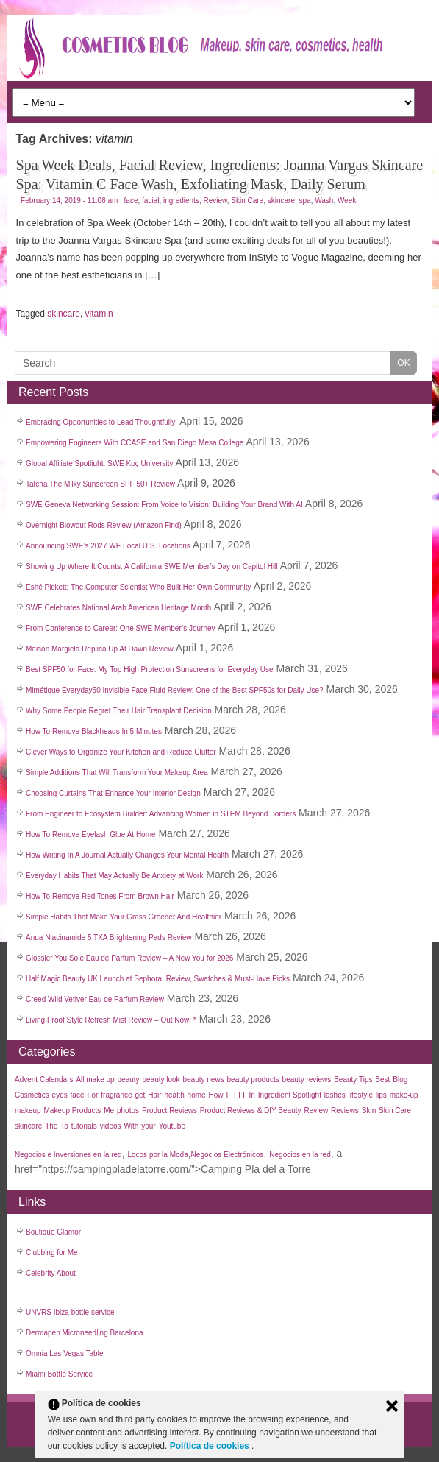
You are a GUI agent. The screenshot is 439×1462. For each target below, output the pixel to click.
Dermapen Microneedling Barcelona (84, 1333)
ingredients (181, 201)
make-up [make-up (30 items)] (404, 1095)
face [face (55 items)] (78, 1095)
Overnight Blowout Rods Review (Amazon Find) (104, 525)
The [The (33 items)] (51, 1126)
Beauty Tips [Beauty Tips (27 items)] (353, 1080)
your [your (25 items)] (148, 1126)
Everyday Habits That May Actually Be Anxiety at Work (114, 876)
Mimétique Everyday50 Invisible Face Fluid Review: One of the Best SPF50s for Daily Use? (175, 690)
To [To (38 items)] (64, 1126)
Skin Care (247, 201)
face (131, 201)
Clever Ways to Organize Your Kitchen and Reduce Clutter (121, 752)
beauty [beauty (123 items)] (129, 1080)
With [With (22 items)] (131, 1126)
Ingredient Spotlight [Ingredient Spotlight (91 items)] (289, 1095)
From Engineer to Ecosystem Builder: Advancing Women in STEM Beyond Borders (161, 814)
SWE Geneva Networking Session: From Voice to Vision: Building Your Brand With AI (164, 505)
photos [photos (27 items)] (128, 1110)
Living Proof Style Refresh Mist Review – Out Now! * (111, 1020)
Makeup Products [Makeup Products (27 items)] (72, 1110)
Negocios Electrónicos (227, 1155)
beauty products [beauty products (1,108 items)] (253, 1080)
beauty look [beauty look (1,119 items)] (160, 1080)
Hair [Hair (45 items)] (154, 1095)
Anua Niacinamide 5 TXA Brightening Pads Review (109, 937)
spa (305, 201)
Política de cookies (210, 1446)
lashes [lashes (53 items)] (335, 1095)
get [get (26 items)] (140, 1095)
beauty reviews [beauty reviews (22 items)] (307, 1080)
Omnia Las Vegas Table (64, 1353)
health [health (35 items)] (174, 1095)
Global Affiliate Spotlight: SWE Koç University (99, 463)
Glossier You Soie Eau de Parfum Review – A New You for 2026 (129, 958)
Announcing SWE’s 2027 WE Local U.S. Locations (108, 546)
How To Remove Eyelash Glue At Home (91, 834)
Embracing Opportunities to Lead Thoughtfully (101, 422)
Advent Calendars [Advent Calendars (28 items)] (44, 1080)
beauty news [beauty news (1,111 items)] (203, 1080)
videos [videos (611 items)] (110, 1126)
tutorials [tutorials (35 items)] (84, 1126)
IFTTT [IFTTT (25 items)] (236, 1095)
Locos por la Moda (157, 1155)
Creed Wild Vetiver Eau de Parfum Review (95, 999)
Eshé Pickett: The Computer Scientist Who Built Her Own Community (138, 587)
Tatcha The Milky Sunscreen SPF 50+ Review (100, 484)
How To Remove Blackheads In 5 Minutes (94, 731)
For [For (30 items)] (92, 1095)
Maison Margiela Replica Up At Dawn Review (100, 649)
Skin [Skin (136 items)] (369, 1110)
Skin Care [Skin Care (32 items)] (395, 1110)
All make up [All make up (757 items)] (95, 1080)
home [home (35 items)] (197, 1095)
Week (347, 201)
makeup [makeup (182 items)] (28, 1110)
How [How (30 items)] (216, 1095)
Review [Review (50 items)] (316, 1110)
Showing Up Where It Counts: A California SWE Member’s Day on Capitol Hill (152, 566)
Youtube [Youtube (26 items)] (172, 1126)
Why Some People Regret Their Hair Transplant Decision (119, 711)
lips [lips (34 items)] (381, 1095)
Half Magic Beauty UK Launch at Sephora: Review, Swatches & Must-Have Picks (158, 979)
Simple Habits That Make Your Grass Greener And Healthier (123, 917)
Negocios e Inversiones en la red (68, 1155)
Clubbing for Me (52, 1253)
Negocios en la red (299, 1155)
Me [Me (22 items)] (109, 1110)
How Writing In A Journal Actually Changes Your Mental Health (127, 855)
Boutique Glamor (53, 1232)
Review (214, 201)
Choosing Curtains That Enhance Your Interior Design (113, 793)
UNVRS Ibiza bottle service (70, 1312)
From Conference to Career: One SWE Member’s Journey (120, 628)
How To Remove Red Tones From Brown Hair (100, 896)
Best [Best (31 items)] (382, 1080)
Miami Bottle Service (59, 1374)
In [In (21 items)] (252, 1095)
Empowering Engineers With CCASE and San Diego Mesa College (134, 443)
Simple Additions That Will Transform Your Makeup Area (117, 773)
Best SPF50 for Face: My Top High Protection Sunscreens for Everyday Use (150, 669)
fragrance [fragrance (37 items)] (116, 1095)
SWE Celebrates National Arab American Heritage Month (118, 608)
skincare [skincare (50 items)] (28, 1126)
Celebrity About (51, 1273)
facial (150, 201)
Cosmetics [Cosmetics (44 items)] (32, 1095)
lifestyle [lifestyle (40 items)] (361, 1095)
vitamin (99, 313)
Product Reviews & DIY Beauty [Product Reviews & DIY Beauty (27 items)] (250, 1110)
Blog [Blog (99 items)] (400, 1080)
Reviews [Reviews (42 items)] (345, 1110)
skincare (281, 201)
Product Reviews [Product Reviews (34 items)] (169, 1110)
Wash (324, 201)
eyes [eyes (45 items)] (60, 1095)
